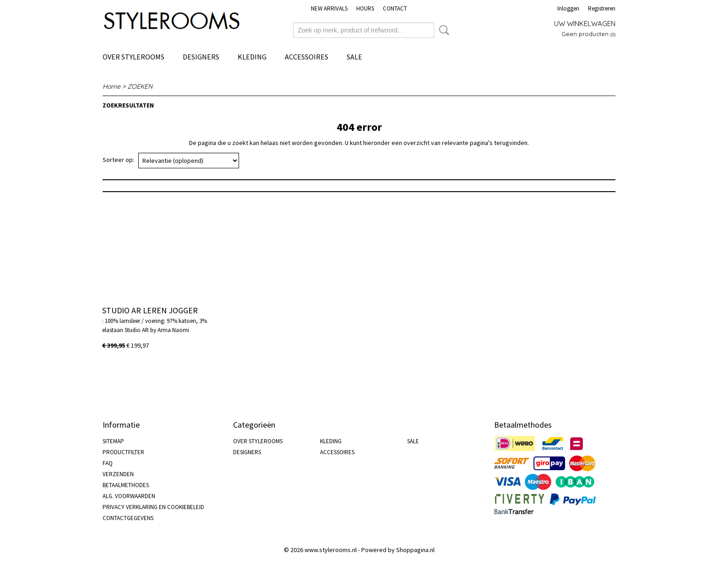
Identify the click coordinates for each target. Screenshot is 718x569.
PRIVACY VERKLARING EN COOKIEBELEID (153, 507)
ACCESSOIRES (306, 56)
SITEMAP (113, 441)
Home (111, 86)
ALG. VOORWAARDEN (129, 496)
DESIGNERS (201, 56)
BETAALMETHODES (126, 485)
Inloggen (568, 8)
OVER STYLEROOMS (133, 56)
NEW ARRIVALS (329, 8)
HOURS (365, 8)
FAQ (108, 463)
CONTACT (395, 8)
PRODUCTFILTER (123, 452)
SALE (354, 56)
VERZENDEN (118, 474)
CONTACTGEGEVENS (128, 518)
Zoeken (442, 30)
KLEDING (252, 56)
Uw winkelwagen (584, 23)
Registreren (601, 8)
